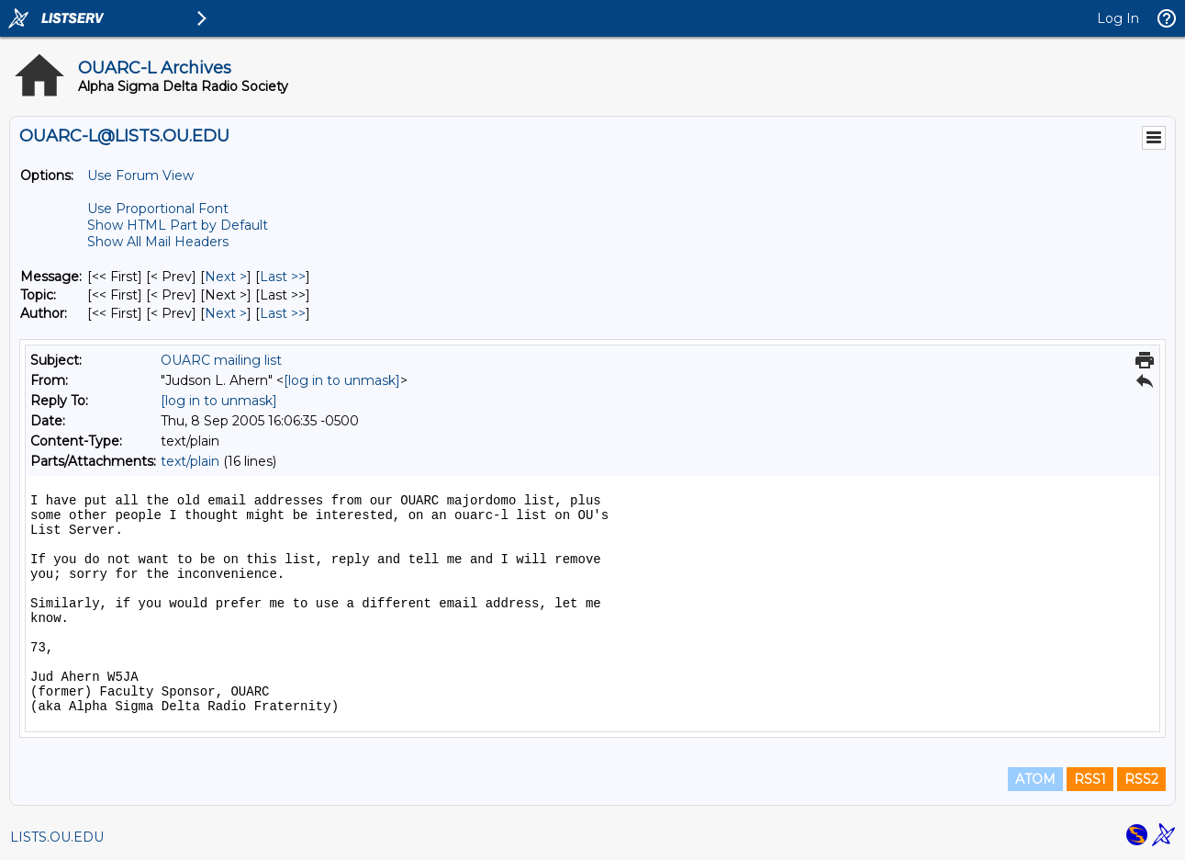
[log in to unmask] (342, 380)
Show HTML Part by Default (177, 225)
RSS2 (1141, 779)
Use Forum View (140, 175)
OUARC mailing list (221, 360)
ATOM (1035, 779)
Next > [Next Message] (226, 276)
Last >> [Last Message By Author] (283, 313)
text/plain (190, 461)
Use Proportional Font (158, 208)
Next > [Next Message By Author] (226, 313)
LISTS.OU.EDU (57, 837)
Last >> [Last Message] (283, 276)
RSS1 (1090, 779)
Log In (1118, 18)
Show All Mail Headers (158, 241)
